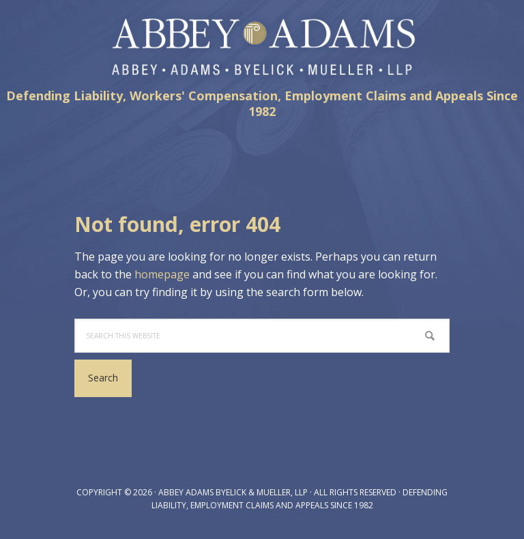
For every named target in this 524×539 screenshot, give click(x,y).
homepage (162, 274)
